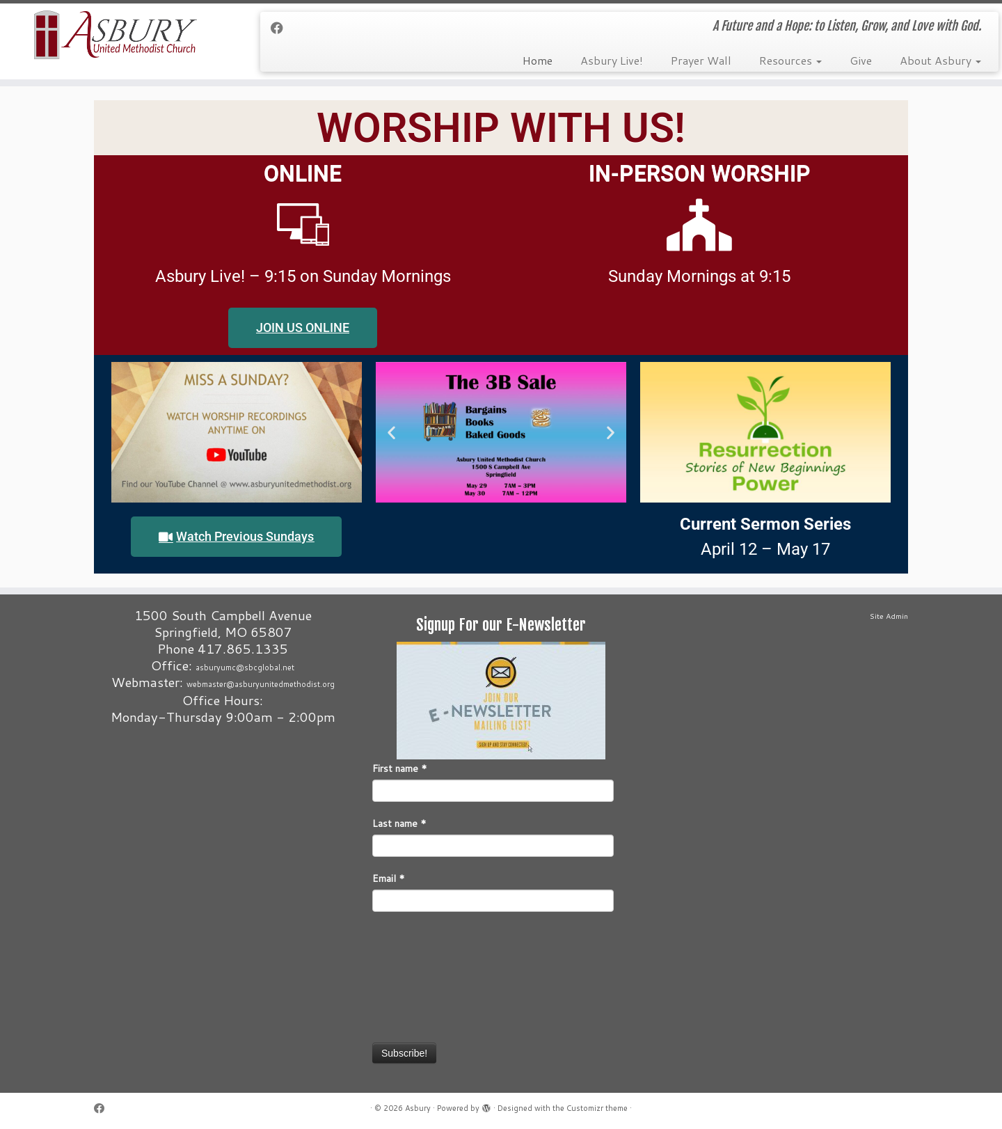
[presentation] (429, 976)
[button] (391, 432)
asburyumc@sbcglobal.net (245, 667)
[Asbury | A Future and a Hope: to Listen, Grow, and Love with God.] (115, 34)
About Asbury (940, 60)
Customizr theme (597, 1108)
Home (537, 60)
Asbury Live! (611, 60)
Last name (399, 823)
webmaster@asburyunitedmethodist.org (260, 684)
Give (861, 60)
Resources (790, 60)
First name (399, 768)
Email (388, 878)
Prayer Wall (701, 60)
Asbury (418, 1108)
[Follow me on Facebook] (281, 28)
